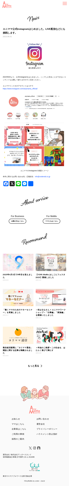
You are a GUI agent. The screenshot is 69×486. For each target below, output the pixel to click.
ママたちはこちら (51, 221)
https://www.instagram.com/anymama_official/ (20, 89)
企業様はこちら (19, 429)
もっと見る (33, 366)
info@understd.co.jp (42, 177)
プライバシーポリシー (47, 429)
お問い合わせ (43, 419)
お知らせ (16, 419)
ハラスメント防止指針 (47, 434)
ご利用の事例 (18, 434)
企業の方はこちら (17, 221)
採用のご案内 (18, 439)
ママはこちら (18, 424)
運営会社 (41, 424)
